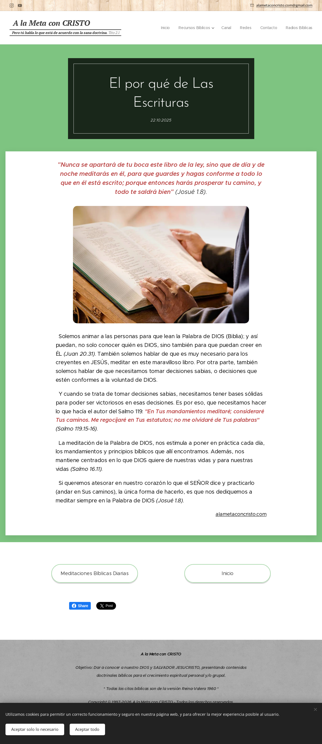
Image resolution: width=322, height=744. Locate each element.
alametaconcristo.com (241, 514)
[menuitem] (163, 28)
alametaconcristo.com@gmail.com (284, 5)
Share (80, 606)
